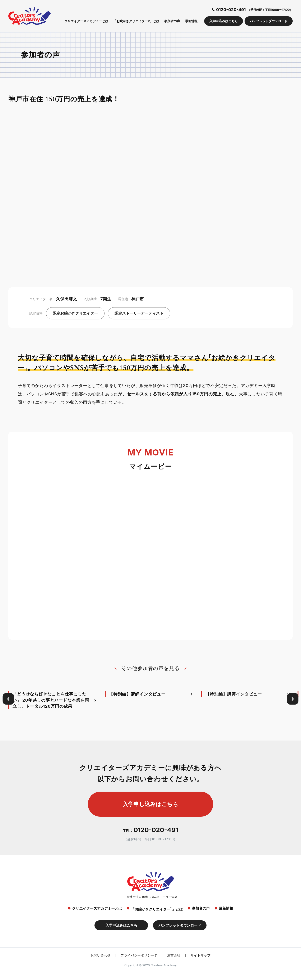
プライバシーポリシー (137, 955)
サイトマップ (200, 955)
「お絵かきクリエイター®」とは (136, 21)
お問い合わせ (101, 955)
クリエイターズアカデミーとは (86, 21)
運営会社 (173, 955)
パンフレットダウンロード (268, 21)
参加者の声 (172, 21)
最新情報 (191, 21)
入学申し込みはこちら (150, 804)
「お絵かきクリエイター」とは (157, 908)
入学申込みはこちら (223, 21)
